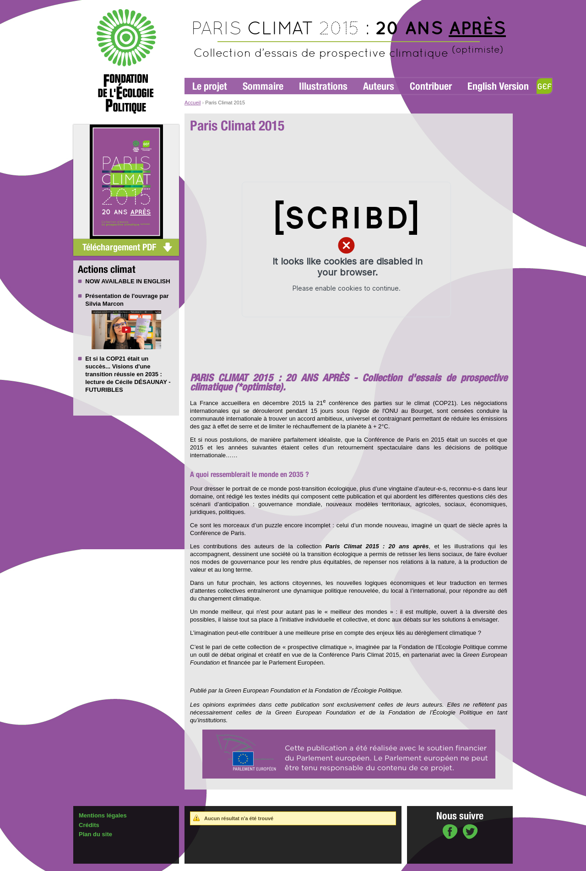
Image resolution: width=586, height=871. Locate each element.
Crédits (89, 825)
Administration (95, 867)
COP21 (116, 358)
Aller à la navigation (206, 4)
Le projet (209, 86)
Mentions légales (103, 815)
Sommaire (263, 86)
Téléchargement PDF (119, 247)
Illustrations (323, 86)
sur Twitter (470, 832)
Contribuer (431, 86)
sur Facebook (450, 832)
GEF (544, 86)
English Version (498, 86)
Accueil (192, 102)
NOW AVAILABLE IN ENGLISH (127, 281)
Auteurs (378, 86)
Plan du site (95, 834)
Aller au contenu (250, 4)
